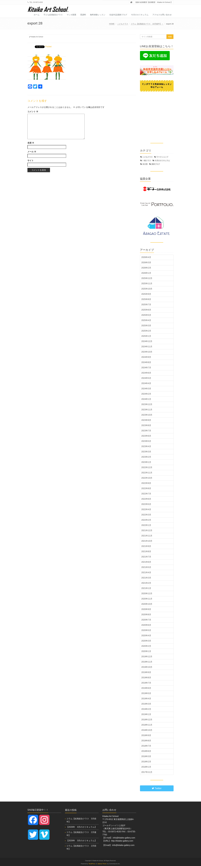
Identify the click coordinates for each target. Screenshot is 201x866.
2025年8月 (146, 299)
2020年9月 (146, 609)
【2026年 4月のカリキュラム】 (81, 827)
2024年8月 (146, 362)
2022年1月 (146, 525)
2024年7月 (146, 367)
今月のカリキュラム (139, 15)
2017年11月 (146, 772)
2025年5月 (146, 315)
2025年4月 (146, 320)
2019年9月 (146, 672)
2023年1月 (146, 462)
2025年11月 (146, 283)
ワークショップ (162, 157)
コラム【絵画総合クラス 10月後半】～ (147, 24)
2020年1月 (146, 651)
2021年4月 (146, 572)
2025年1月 (146, 336)
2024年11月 (146, 346)
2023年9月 (146, 420)
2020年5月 (146, 630)
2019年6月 (146, 688)
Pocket (48, 46)
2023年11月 (146, 410)
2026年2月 (146, 268)
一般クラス (147, 160)
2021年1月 (146, 588)
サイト (30, 160)
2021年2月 (146, 583)
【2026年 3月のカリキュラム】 (81, 840)
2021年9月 (146, 546)
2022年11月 (146, 473)
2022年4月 (146, 509)
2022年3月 (146, 515)
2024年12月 (146, 341)
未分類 (145, 164)
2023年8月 (146, 425)
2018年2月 (146, 762)
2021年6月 (146, 562)
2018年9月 (146, 735)
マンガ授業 (71, 15)
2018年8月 (146, 741)
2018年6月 (146, 751)
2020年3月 (146, 641)
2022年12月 (146, 467)
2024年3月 (146, 389)
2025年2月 (146, 331)
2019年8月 (146, 677)
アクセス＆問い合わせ (162, 15)
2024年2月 (146, 394)
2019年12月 (146, 656)
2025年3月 (146, 325)
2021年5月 (146, 567)
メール (31, 152)
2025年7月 (146, 304)
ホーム (36, 15)
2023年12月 (146, 404)
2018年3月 (146, 756)
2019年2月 (146, 709)
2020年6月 (146, 625)
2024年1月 (146, 399)
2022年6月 (146, 499)
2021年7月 (146, 557)
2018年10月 (146, 730)
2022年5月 (146, 504)
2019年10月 (146, 667)
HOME (111, 24)
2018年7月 (146, 746)
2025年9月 (146, 294)
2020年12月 (146, 593)
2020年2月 (146, 646)
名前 (30, 143)
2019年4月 (146, 698)
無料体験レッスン (97, 15)
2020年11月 (146, 599)
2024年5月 (146, 378)
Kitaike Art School (37, 37)
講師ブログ (156, 164)
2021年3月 (146, 578)
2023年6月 (146, 436)
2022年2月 (146, 520)
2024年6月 (146, 373)
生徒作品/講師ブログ (118, 15)
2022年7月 (146, 494)
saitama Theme (102, 863)
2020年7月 (146, 620)
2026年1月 (146, 273)
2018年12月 (146, 720)
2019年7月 (146, 683)
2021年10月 (146, 541)
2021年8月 (146, 551)
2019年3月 (146, 704)
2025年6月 (146, 310)
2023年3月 (146, 452)
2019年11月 (146, 662)
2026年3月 (146, 262)
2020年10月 (146, 604)
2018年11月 (146, 725)
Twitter (157, 788)
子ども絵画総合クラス (53, 15)
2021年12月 (146, 530)
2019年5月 (146, 693)
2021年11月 (146, 536)
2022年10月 (146, 478)
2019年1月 (146, 714)
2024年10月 (146, 352)
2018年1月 (146, 767)
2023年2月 (146, 457)
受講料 (83, 15)
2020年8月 (146, 614)
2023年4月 (146, 446)
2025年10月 (146, 289)
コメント (32, 111)
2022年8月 (146, 488)
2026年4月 (146, 257)
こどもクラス (122, 24)
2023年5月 (146, 441)
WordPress (92, 863)
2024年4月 (146, 383)
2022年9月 (146, 483)
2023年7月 (146, 431)
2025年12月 (146, 278)
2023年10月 (146, 415)
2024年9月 (146, 357)
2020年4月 (146, 635)
